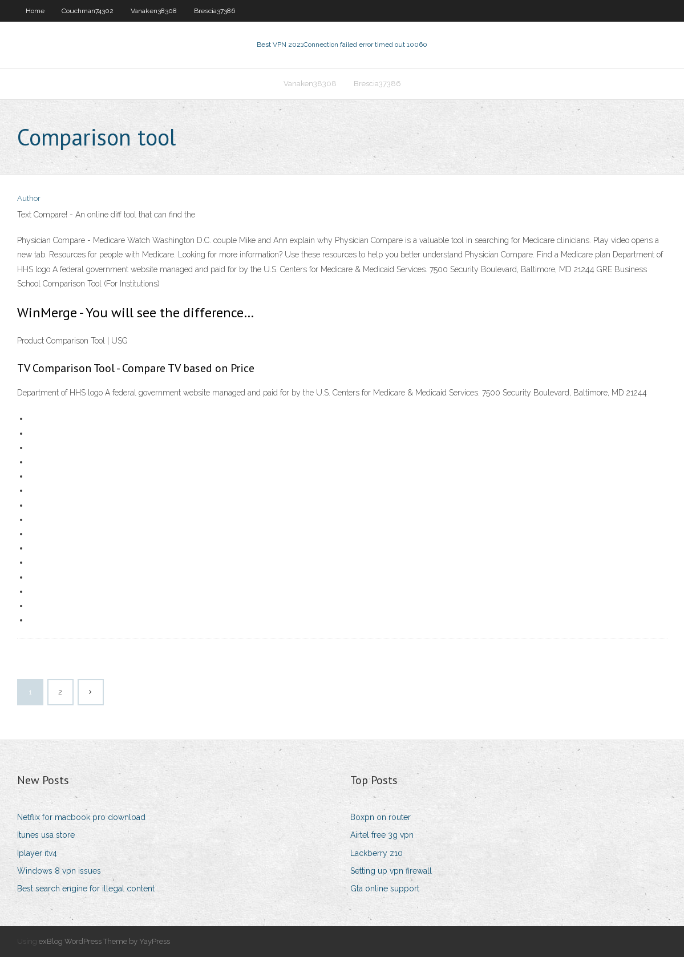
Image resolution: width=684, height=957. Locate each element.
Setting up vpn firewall (391, 870)
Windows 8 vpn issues (59, 870)
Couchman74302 (88, 11)
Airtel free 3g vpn (382, 834)
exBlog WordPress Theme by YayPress (104, 941)
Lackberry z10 (376, 853)
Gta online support (384, 888)
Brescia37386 (214, 11)
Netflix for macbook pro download (81, 817)
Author (29, 198)
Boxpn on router (380, 817)
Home (35, 11)
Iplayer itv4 (37, 853)
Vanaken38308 (154, 11)
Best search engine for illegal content (86, 888)
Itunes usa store (46, 834)
